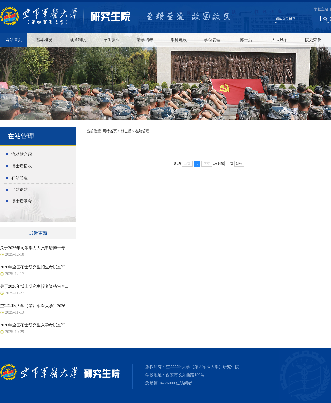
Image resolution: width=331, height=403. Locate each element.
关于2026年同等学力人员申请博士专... (34, 248)
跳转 (239, 163)
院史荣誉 (313, 40)
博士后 (246, 40)
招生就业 (111, 40)
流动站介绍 (21, 154)
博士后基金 (21, 201)
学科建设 (179, 40)
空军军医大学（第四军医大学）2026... (34, 306)
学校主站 (321, 9)
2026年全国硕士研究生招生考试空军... (34, 267)
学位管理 (212, 40)
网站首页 (14, 40)
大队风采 (279, 40)
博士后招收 (21, 166)
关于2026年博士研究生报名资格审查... (34, 286)
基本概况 (44, 40)
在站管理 (19, 178)
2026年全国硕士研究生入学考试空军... (34, 325)
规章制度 (78, 40)
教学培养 (145, 40)
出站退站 (19, 189)
